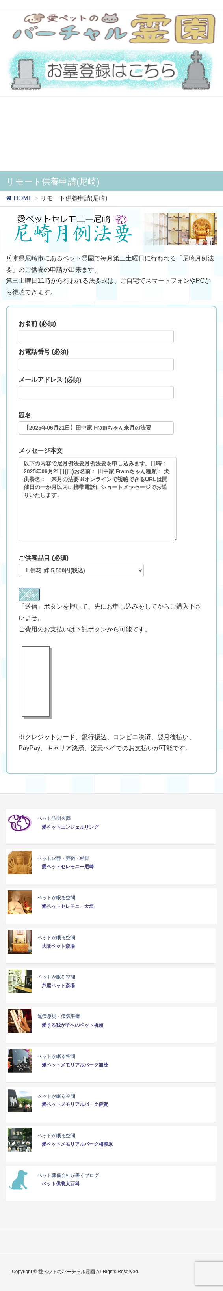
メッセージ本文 (98, 494)
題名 (96, 423)
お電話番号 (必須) (96, 359)
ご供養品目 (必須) (81, 566)
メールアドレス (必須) (96, 387)
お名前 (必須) (96, 331)
